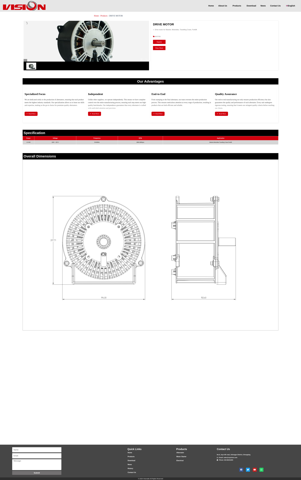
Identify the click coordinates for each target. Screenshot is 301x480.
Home (211, 6)
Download (251, 6)
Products (237, 6)
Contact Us (276, 6)
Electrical (180, 460)
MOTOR (158, 36)
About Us (223, 6)
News (263, 6)
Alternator (180, 452)
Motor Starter (181, 456)
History (130, 468)
